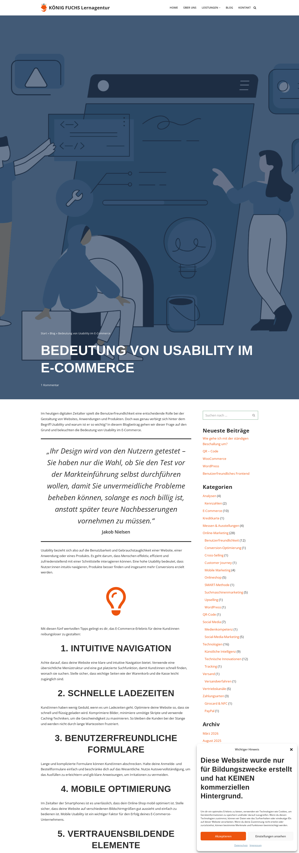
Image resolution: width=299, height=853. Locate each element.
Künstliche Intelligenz (220, 652)
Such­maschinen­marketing (224, 592)
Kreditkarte (211, 518)
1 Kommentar (50, 385)
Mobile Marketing (218, 570)
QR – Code (210, 451)
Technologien (213, 644)
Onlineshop (213, 578)
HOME (174, 8)
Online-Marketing (215, 533)
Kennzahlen (213, 503)
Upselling (211, 600)
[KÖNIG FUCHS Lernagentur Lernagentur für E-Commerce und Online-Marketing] (75, 7)
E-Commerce (212, 511)
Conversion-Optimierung (223, 548)
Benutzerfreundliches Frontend (226, 473)
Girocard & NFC (216, 704)
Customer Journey (218, 563)
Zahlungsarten (213, 696)
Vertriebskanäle (214, 689)
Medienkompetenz (219, 629)
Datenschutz (241, 845)
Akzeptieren (223, 836)
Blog (229, 8)
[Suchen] (254, 7)
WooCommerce (214, 458)
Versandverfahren (218, 681)
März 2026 (211, 734)
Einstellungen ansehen (270, 836)
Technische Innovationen (223, 659)
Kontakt (244, 8)
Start (44, 333)
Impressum (256, 845)
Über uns (189, 8)
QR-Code (209, 615)
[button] (291, 749)
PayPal (209, 711)
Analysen (209, 496)
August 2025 (212, 741)
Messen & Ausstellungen (221, 526)
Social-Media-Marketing (222, 637)
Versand (209, 674)
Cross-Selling (214, 555)
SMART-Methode (217, 585)
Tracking (211, 667)
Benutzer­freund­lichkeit (222, 540)
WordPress (211, 466)
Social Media (212, 622)
